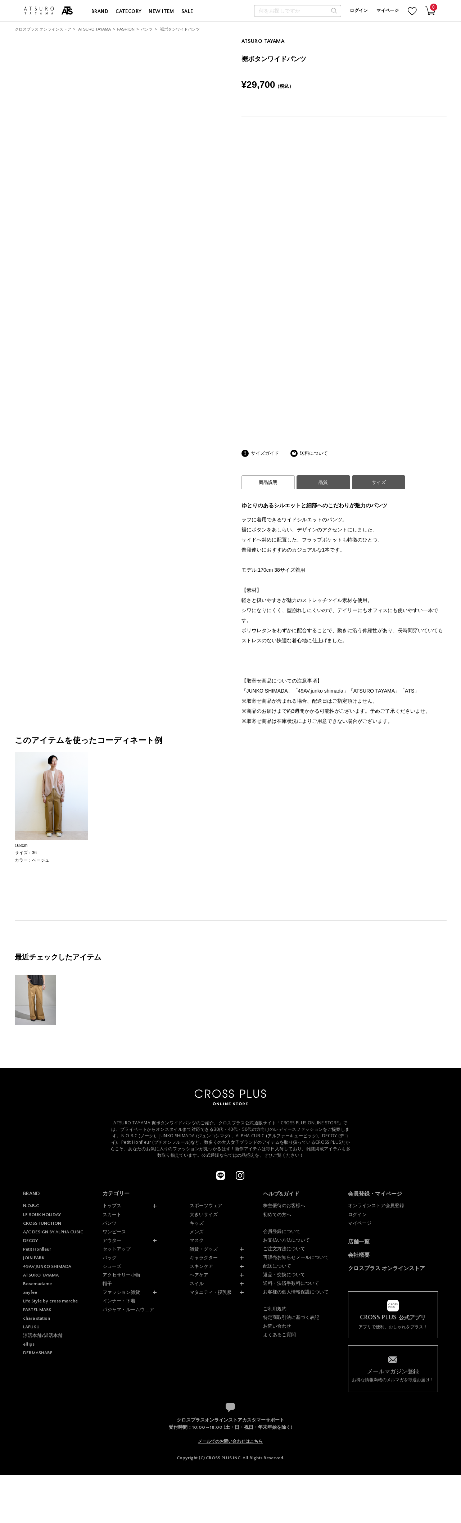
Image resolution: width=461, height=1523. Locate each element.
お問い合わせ (277, 1326)
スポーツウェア (206, 1205)
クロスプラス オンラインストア (43, 29)
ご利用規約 (274, 1308)
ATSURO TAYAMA (94, 29)
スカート (112, 1214)
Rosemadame (37, 1283)
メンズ (197, 1231)
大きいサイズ (204, 1214)
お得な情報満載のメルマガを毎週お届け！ (393, 1375)
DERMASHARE (38, 1352)
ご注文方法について (284, 1248)
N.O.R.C (31, 1205)
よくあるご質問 (279, 1334)
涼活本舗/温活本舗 (43, 1335)
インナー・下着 (119, 1301)
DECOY (30, 1240)
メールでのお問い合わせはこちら (230, 1441)
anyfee (30, 1292)
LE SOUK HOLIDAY (42, 1214)
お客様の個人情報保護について (296, 1292)
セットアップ (117, 1249)
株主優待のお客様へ (284, 1205)
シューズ (112, 1266)
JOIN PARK (34, 1257)
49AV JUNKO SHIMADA (47, 1266)
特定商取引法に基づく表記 (291, 1317)
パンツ (147, 29)
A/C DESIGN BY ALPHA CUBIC (53, 1231)
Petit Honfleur (37, 1249)
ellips (29, 1344)
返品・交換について (284, 1274)
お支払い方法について (286, 1240)
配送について (277, 1266)
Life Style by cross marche (50, 1301)
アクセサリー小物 (121, 1275)
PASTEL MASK (37, 1309)
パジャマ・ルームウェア (128, 1309)
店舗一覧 (359, 1241)
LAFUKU (31, 1326)
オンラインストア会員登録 (376, 1205)
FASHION (126, 29)
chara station (36, 1318)
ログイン (358, 10)
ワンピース (114, 1231)
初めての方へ (277, 1214)
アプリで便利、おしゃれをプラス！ (393, 1321)
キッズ (197, 1223)
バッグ (110, 1257)
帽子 (107, 1283)
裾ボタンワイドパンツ (180, 29)
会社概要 (359, 1255)
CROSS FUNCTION (42, 1223)
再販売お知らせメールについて (296, 1257)
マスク (197, 1240)
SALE (187, 11)
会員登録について (281, 1231)
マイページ (387, 10)
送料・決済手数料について (291, 1283)
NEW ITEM (161, 11)
